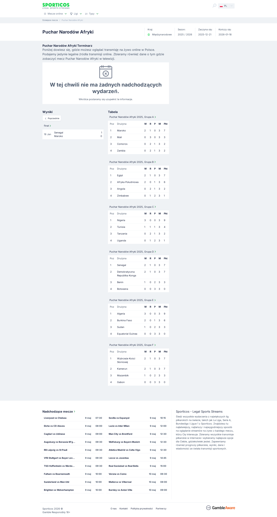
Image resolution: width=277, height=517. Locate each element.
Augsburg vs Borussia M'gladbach (61, 442)
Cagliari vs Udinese (54, 434)
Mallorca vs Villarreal (120, 482)
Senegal (121, 265)
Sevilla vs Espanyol (119, 418)
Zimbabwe (123, 195)
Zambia (121, 150)
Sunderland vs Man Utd (56, 482)
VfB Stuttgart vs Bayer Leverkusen (61, 458)
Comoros (122, 144)
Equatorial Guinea (127, 333)
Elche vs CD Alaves (54, 426)
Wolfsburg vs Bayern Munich (124, 442)
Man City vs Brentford (120, 434)
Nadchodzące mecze (59, 411)
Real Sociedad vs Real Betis (123, 466)
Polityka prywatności (142, 508)
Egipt (120, 175)
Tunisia (121, 227)
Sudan (120, 327)
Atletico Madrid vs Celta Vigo (124, 450)
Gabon (121, 382)
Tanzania (122, 233)
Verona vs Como (117, 474)
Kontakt (124, 508)
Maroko (121, 130)
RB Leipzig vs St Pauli (55, 450)
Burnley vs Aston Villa (120, 490)
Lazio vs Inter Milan (119, 426)
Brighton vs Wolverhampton (59, 490)
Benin (120, 282)
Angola (121, 188)
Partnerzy (161, 508)
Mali (119, 137)
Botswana (122, 289)
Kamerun (122, 368)
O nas (114, 508)
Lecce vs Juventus (119, 458)
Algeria (121, 313)
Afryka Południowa (127, 182)
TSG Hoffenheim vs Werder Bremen (61, 466)
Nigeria (121, 220)
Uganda (121, 240)
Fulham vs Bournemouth (57, 474)
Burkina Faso (124, 320)
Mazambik (123, 375)
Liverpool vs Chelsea (55, 418)
